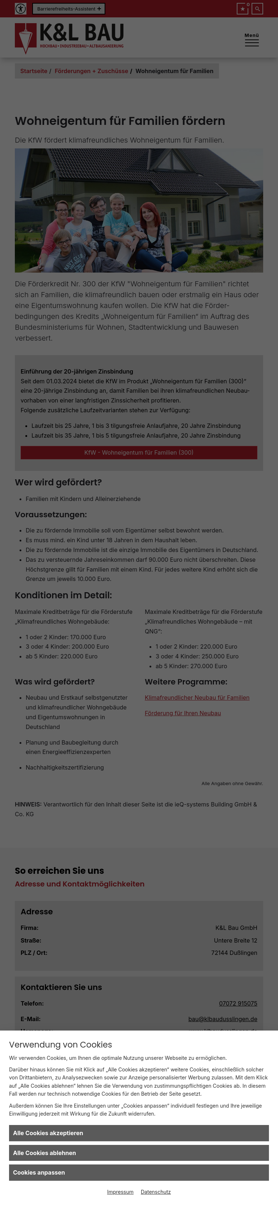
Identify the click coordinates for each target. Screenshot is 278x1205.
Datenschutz (156, 1192)
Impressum (120, 1192)
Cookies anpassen (39, 1172)
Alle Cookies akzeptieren (48, 1133)
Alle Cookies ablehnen (44, 1152)
